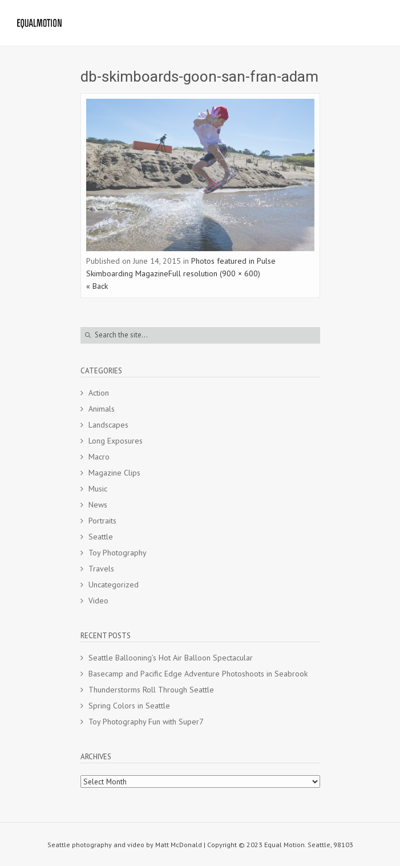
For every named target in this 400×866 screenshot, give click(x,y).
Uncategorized (113, 584)
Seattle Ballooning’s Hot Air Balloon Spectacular (170, 657)
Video (98, 600)
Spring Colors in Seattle (129, 705)
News (97, 505)
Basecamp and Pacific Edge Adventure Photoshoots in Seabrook (198, 673)
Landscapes (108, 425)
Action (98, 393)
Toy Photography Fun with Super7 (146, 721)
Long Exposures (115, 441)
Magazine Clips (114, 473)
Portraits (102, 520)
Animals (101, 409)
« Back (97, 286)
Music (97, 489)
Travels (101, 568)
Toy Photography (117, 552)
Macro (99, 457)
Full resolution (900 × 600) (214, 273)
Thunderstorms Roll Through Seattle (151, 689)
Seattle (100, 536)
